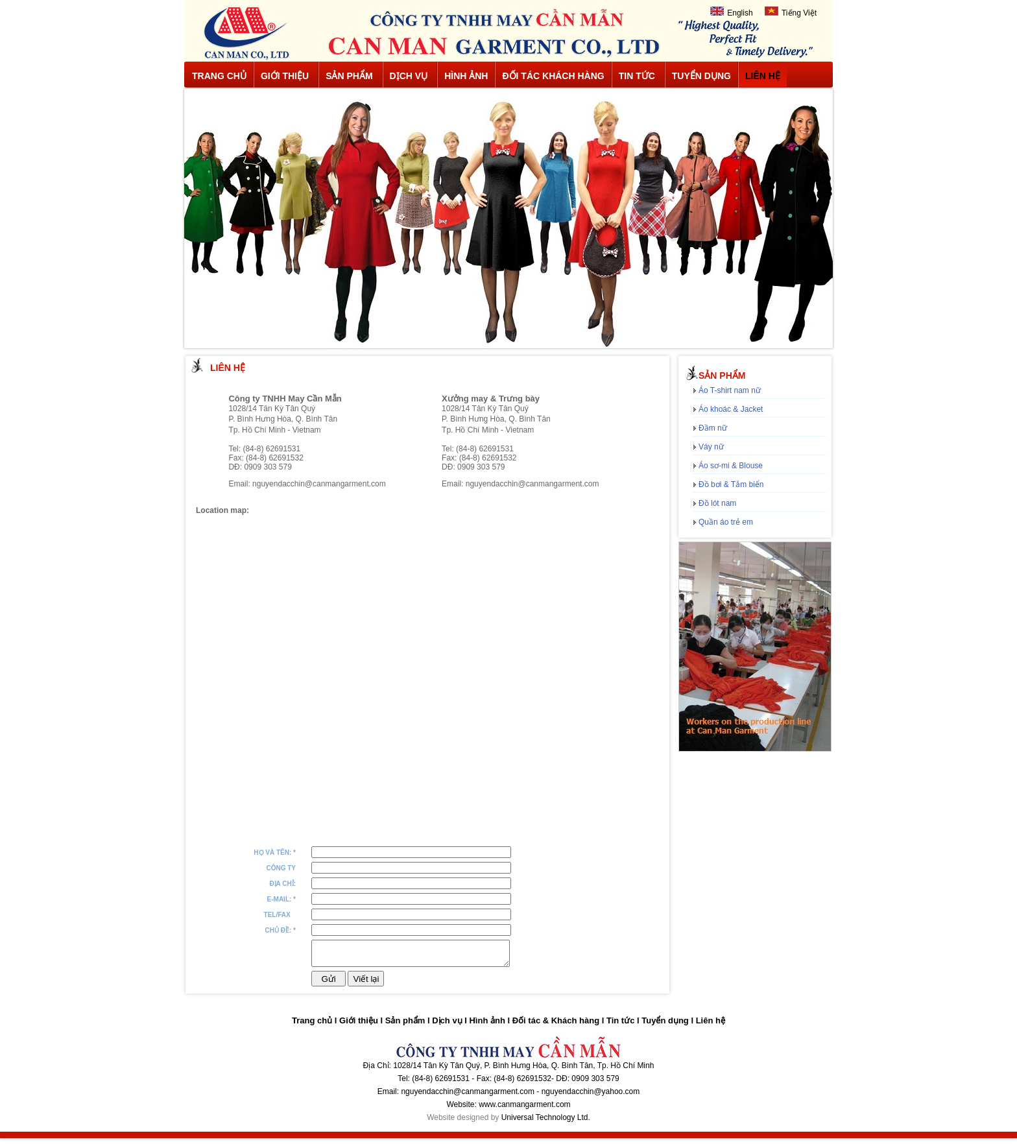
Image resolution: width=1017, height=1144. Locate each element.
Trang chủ (219, 76)
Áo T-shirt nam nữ (730, 390)
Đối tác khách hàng (553, 76)
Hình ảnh (466, 76)
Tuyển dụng (701, 76)
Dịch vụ (409, 76)
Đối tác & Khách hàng (555, 1026)
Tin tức (637, 76)
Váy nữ (711, 446)
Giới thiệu (285, 76)
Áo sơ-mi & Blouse (731, 465)
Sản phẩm (349, 76)
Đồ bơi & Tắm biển (731, 484)
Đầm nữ (713, 428)
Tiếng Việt (791, 12)
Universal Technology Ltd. (545, 1123)
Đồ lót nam (717, 503)
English (731, 12)
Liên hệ (762, 76)
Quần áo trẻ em (726, 522)
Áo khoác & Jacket (731, 409)
